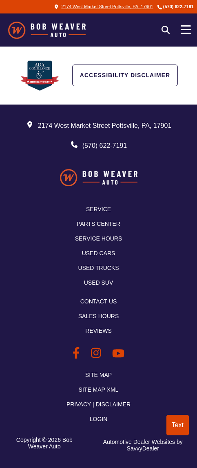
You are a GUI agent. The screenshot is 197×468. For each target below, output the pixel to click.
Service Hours (98, 238)
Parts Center (98, 224)
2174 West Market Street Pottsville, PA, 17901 (104, 6)
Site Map (98, 375)
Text (178, 424)
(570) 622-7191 (178, 6)
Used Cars (98, 253)
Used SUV (98, 282)
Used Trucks (98, 268)
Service (98, 209)
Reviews (98, 331)
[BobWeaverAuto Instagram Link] (97, 354)
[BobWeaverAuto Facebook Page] (78, 354)
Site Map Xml (99, 389)
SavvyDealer (143, 448)
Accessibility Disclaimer (125, 75)
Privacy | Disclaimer (98, 404)
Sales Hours (98, 316)
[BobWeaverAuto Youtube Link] (118, 354)
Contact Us (98, 301)
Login (99, 419)
